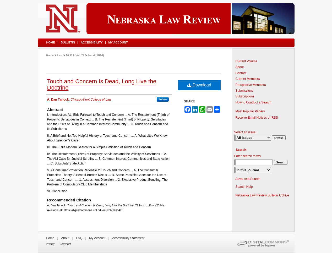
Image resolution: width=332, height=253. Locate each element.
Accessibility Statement (128, 238)
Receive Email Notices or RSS (257, 117)
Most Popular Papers (250, 111)
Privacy (50, 244)
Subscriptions (245, 96)
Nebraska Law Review (166, 18)
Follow (163, 99)
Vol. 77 (79, 55)
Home (50, 55)
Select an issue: (245, 132)
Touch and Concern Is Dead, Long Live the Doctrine (101, 84)
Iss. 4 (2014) (96, 55)
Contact (241, 73)
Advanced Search (248, 179)
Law (60, 55)
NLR (69, 55)
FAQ (79, 238)
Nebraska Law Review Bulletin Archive (262, 195)
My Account (97, 238)
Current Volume (246, 61)
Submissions (244, 90)
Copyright (65, 244)
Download (199, 85)
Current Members (248, 79)
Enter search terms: (248, 156)
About (240, 67)
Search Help (244, 187)
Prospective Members (251, 85)
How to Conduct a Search (253, 102)
